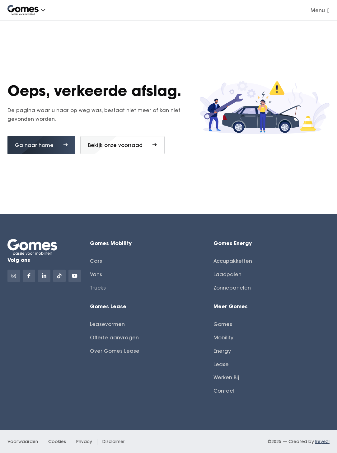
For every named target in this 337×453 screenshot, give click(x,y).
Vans (96, 274)
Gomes (222, 324)
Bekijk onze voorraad (122, 145)
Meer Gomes (230, 306)
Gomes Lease (108, 306)
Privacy (84, 441)
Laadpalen (227, 274)
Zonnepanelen (232, 288)
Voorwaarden (22, 441)
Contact (224, 391)
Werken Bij (226, 377)
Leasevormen (107, 324)
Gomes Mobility (111, 243)
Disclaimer (113, 441)
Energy (222, 351)
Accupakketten (232, 261)
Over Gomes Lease (114, 351)
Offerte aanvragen (114, 337)
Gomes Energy (232, 243)
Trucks (98, 288)
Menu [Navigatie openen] (320, 10)
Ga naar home (41, 145)
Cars (96, 261)
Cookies (57, 441)
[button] (43, 10)
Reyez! (322, 441)
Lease (221, 364)
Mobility (223, 337)
